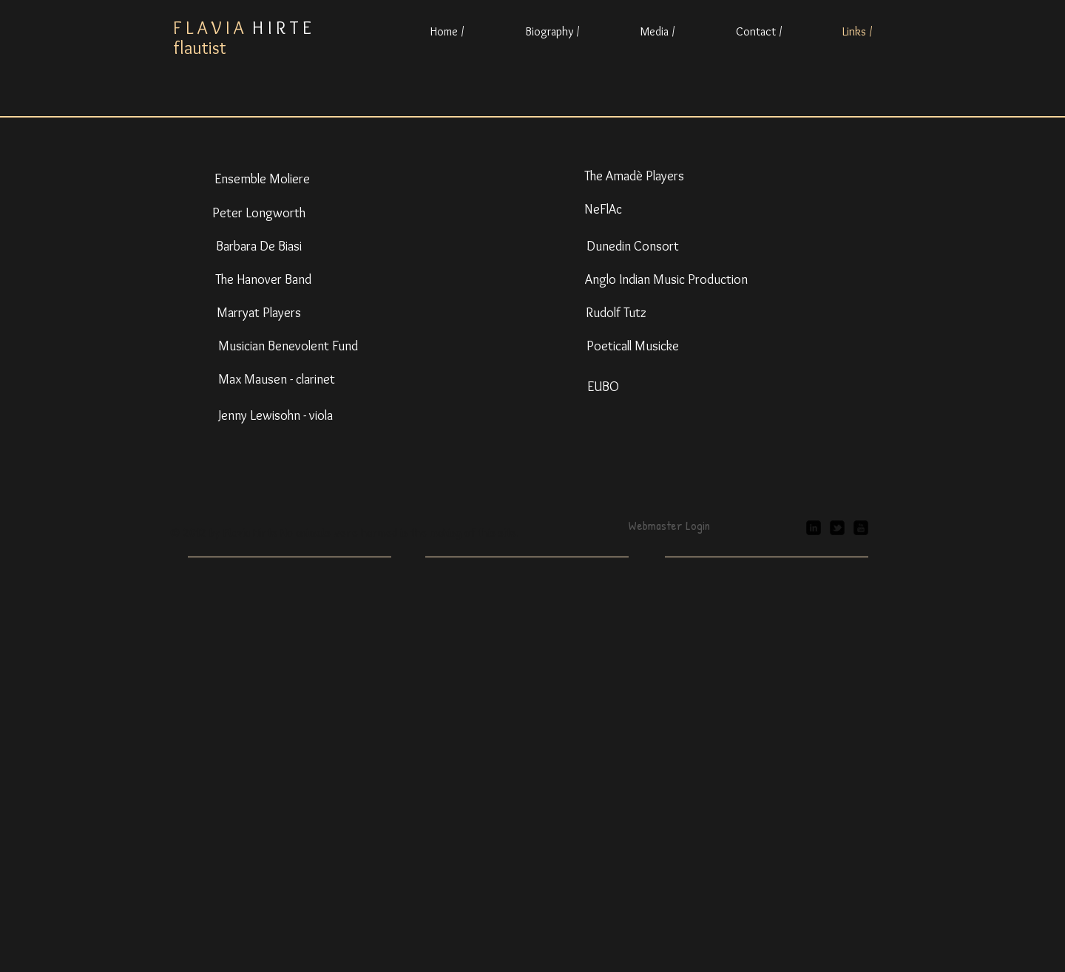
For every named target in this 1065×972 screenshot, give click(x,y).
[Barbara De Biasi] (259, 247)
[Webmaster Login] (669, 525)
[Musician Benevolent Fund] (288, 346)
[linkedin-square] (813, 527)
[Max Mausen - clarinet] (276, 380)
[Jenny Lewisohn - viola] (275, 416)
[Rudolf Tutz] (616, 313)
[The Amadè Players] (634, 176)
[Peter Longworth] (259, 213)
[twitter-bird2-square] (837, 527)
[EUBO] (603, 387)
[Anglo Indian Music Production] (666, 280)
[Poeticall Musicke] (632, 346)
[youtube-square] (860, 527)
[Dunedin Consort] (632, 247)
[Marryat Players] (259, 313)
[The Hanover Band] (263, 280)
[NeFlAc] (603, 210)
